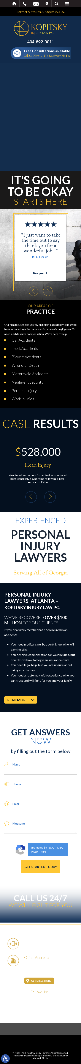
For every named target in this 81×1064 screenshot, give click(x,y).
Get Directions (41, 980)
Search (57, 3)
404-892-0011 (40, 42)
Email (36, 3)
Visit (46, 3)
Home (14, 3)
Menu (67, 3)
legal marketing (45, 1055)
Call (25, 3)
